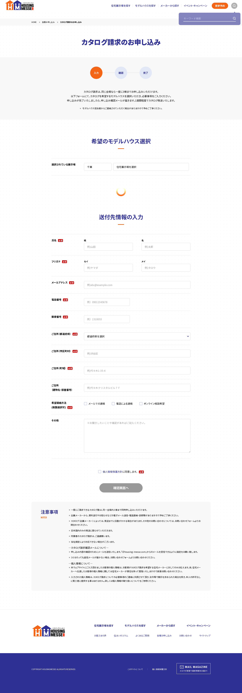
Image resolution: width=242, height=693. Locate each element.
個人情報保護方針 (112, 471)
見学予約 (220, 9)
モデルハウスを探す (145, 9)
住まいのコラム (121, 635)
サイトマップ (205, 635)
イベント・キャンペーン (195, 9)
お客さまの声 (100, 635)
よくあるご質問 (142, 635)
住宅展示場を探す (120, 9)
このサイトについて (135, 669)
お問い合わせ (185, 635)
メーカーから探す (170, 9)
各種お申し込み (164, 635)
